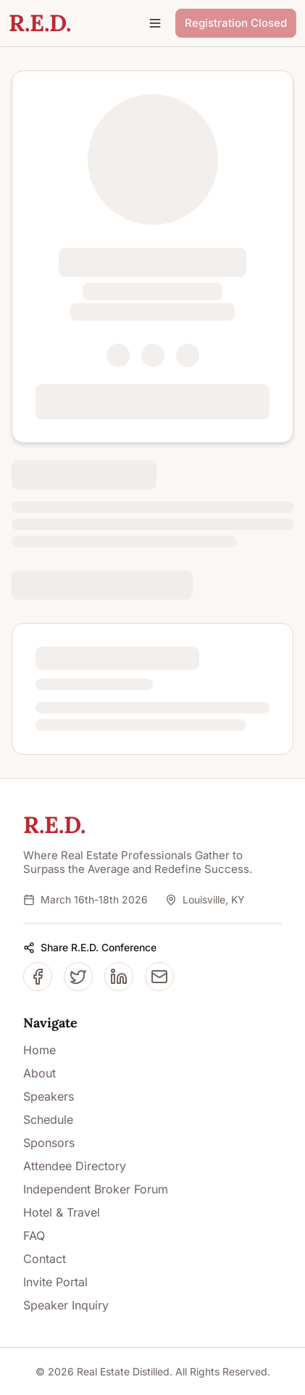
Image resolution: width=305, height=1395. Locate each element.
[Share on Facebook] (37, 976)
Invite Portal (55, 1282)
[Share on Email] (159, 976)
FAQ (34, 1235)
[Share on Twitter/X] (78, 976)
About (39, 1073)
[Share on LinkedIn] (118, 976)
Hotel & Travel (61, 1212)
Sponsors (49, 1142)
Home (39, 1050)
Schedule (48, 1119)
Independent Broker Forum (95, 1189)
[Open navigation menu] (155, 23)
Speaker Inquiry (66, 1305)
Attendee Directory (74, 1166)
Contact (44, 1258)
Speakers (48, 1096)
